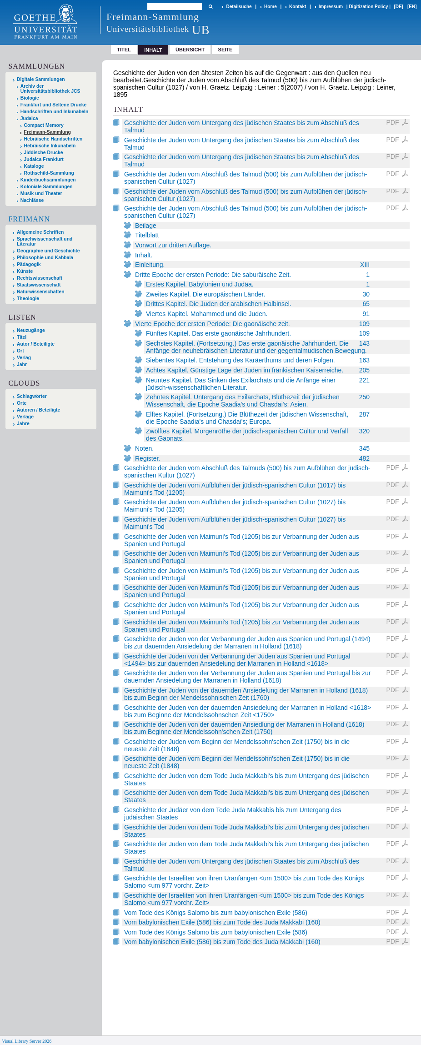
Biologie (29, 97)
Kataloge (34, 166)
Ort (20, 350)
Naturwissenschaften (41, 291)
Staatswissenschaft (38, 284)
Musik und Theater (41, 193)
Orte (21, 403)
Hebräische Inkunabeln (50, 145)
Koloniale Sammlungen (46, 186)
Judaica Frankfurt (44, 159)
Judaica (29, 118)
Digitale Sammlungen (41, 79)
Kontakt (297, 6)
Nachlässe (32, 200)
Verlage (25, 416)
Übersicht (190, 49)
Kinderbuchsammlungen (48, 179)
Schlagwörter (32, 396)
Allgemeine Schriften (40, 232)
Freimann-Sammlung (47, 132)
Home (270, 6)
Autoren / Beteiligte (38, 409)
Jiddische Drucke (43, 152)
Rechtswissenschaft (39, 278)
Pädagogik (29, 264)
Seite (225, 49)
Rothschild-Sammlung (49, 173)
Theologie (28, 298)
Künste (25, 271)
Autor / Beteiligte (36, 344)
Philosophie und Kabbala (45, 257)
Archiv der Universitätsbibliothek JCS (50, 89)
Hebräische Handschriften (53, 138)
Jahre (23, 423)
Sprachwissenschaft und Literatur (44, 241)
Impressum (331, 6)
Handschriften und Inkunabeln (54, 111)
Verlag (24, 357)
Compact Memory (44, 125)
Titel (124, 49)
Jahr (22, 364)
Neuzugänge (31, 330)
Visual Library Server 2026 (26, 1041)
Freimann (29, 219)
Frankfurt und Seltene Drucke (53, 104)
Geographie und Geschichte (48, 250)
